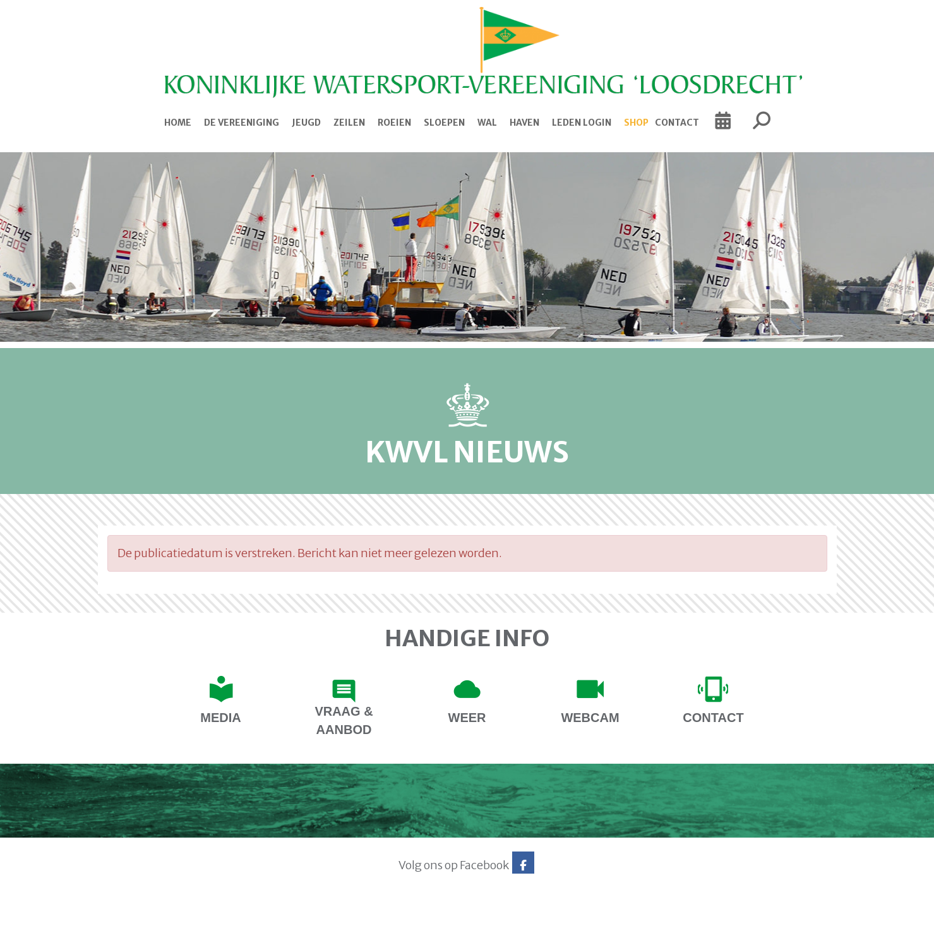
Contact (677, 122)
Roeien (394, 122)
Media (220, 718)
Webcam (590, 718)
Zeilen (349, 122)
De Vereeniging (241, 122)
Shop (636, 122)
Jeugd (306, 122)
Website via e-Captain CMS (137, 919)
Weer (467, 718)
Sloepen (444, 122)
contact (713, 718)
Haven (524, 122)
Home (177, 122)
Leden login (581, 122)
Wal (487, 122)
